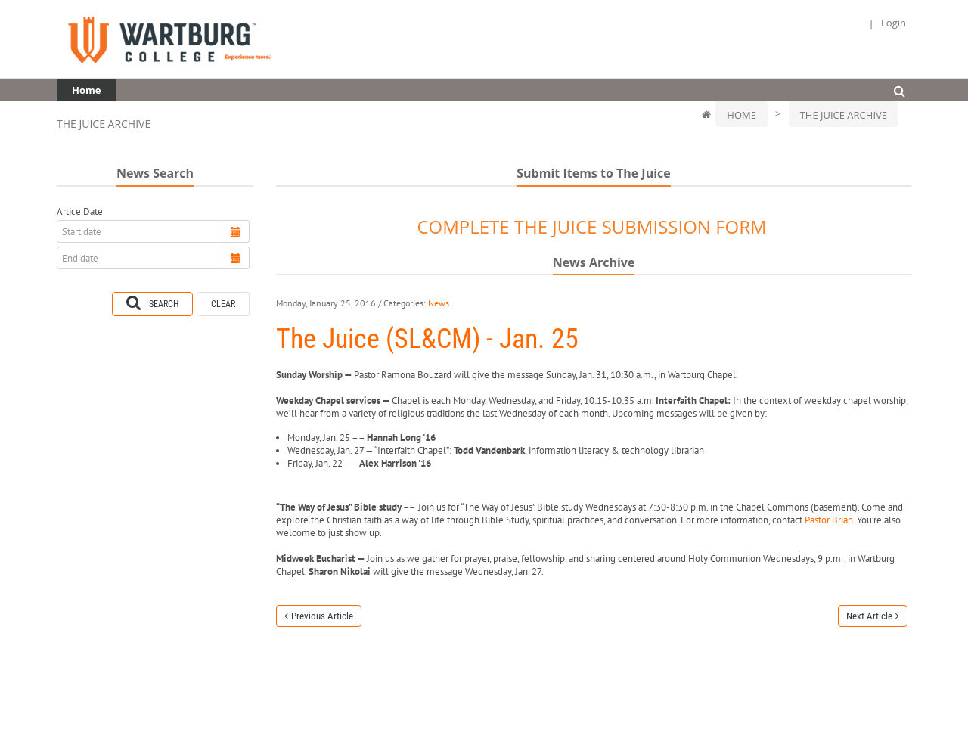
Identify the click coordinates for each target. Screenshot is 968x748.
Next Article (869, 616)
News (438, 303)
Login (893, 23)
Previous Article (322, 616)
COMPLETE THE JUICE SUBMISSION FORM (591, 226)
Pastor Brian (829, 520)
